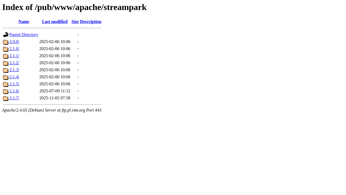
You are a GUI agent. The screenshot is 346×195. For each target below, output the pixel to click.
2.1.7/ (14, 98)
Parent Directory (23, 34)
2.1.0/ (14, 48)
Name (23, 21)
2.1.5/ (14, 84)
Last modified (55, 21)
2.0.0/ (14, 41)
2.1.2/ (14, 62)
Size (75, 21)
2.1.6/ (14, 91)
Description (90, 21)
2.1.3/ (14, 69)
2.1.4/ (14, 76)
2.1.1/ (14, 55)
